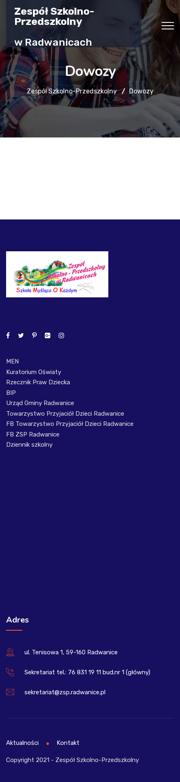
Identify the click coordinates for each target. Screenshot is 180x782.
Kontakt (68, 743)
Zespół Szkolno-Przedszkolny (54, 16)
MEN (12, 361)
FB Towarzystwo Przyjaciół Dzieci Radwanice (70, 424)
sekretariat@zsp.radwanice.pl (64, 692)
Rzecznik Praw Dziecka (38, 382)
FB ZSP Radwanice (32, 434)
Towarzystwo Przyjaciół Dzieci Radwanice (65, 413)
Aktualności (22, 743)
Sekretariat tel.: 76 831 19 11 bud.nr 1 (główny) (87, 672)
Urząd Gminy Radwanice (40, 403)
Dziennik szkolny (29, 444)
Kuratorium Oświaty (33, 372)
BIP (11, 393)
